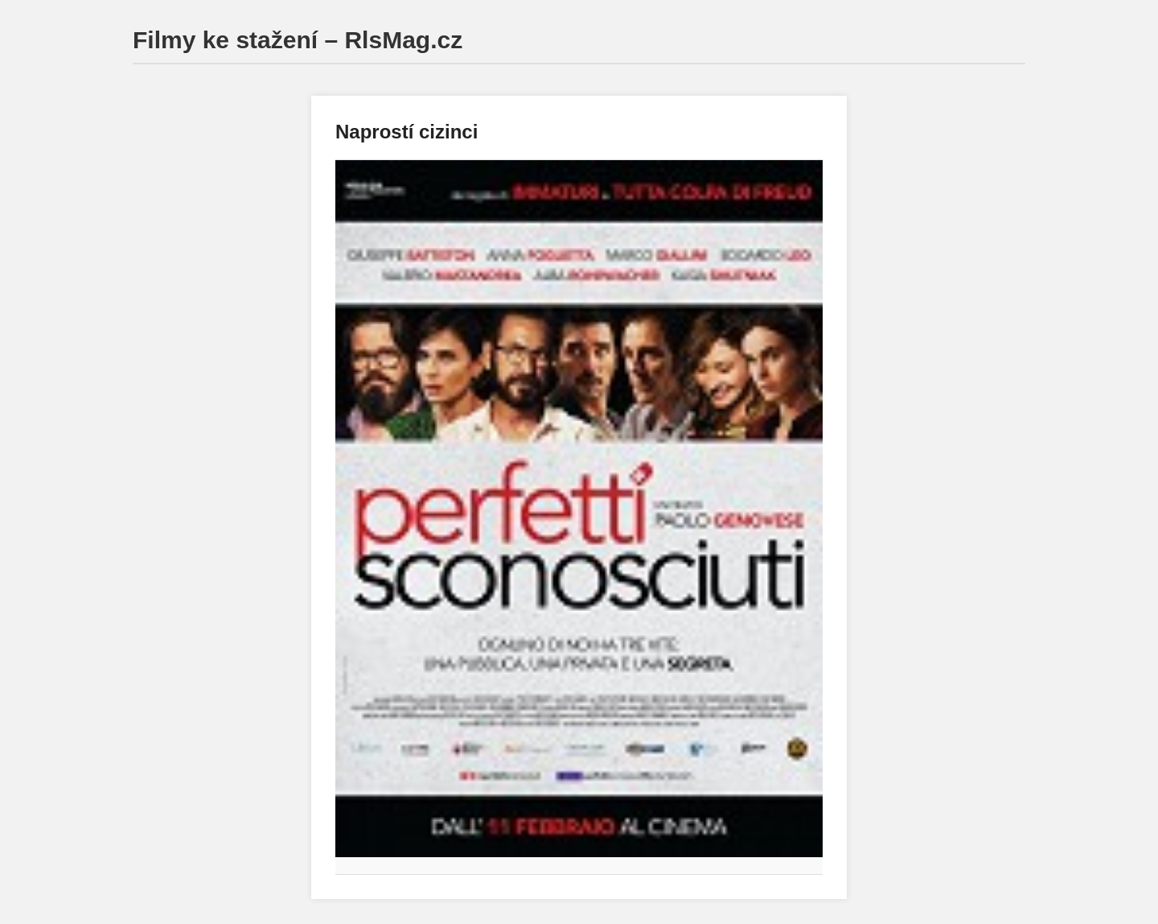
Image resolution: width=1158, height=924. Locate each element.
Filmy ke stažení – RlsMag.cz (297, 40)
